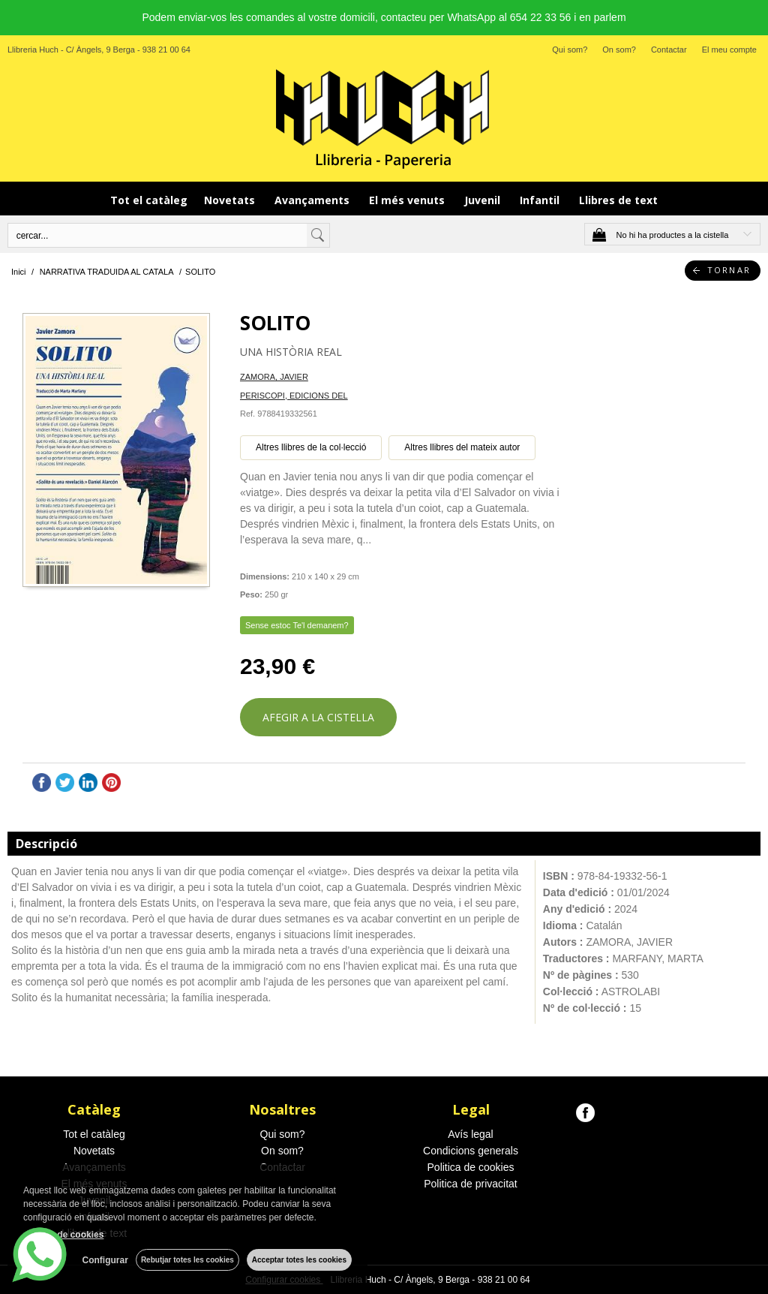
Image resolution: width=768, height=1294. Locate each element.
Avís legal (470, 1134)
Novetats (231, 200)
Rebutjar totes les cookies (187, 1260)
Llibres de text (618, 200)
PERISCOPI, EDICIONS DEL (294, 395)
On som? (619, 49)
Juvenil (483, 200)
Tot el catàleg (149, 200)
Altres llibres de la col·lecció (311, 447)
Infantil (541, 200)
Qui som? (569, 49)
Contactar (669, 49)
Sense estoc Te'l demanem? (297, 625)
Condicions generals (470, 1151)
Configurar (105, 1260)
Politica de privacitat (471, 1184)
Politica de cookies (471, 1167)
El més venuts (408, 200)
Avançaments (313, 200)
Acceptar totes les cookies (299, 1260)
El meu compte (729, 49)
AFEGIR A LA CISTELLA (318, 717)
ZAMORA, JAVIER (274, 376)
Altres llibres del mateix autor (462, 447)
